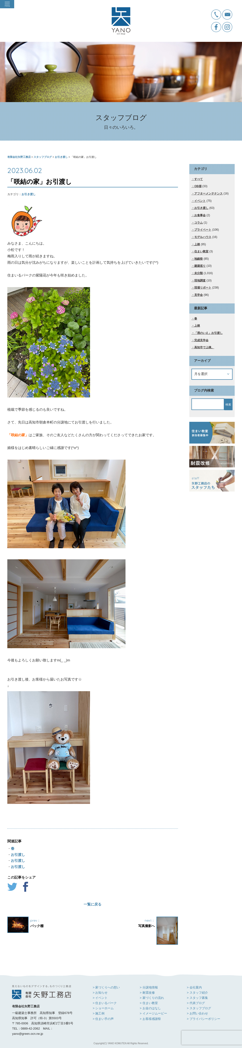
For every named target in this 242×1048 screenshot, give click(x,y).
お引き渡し (29, 194)
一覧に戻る (92, 904)
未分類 (198, 273)
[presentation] (212, 1038)
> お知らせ (100, 992)
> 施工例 (98, 1013)
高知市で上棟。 (204, 347)
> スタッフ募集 (197, 998)
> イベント (100, 998)
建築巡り (200, 265)
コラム (198, 222)
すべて (198, 179)
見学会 (198, 295)
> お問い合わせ (197, 1013)
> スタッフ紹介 (197, 992)
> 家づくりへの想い (106, 987)
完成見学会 (201, 340)
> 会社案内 (194, 987)
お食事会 (200, 215)
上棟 (197, 244)
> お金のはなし (150, 1008)
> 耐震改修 (147, 992)
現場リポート (202, 287)
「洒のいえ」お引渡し (208, 333)
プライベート (202, 229)
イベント (200, 201)
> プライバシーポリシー (203, 1019)
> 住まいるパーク (105, 1003)
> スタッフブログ (199, 1008)
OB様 (197, 186)
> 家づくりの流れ (152, 998)
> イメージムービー (153, 1013)
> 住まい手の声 (103, 1019)
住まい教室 (201, 251)
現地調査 (200, 280)
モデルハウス (202, 237)
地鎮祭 (198, 258)
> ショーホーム (103, 1008)
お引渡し (18, 855)
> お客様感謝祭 (150, 1019)
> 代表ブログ (196, 1003)
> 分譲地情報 (149, 987)
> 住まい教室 (149, 1003)
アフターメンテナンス (208, 193)
